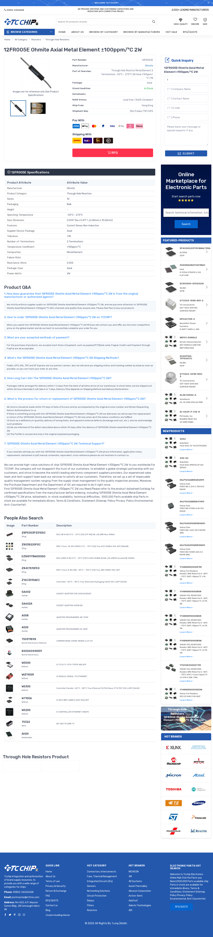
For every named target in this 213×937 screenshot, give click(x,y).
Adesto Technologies (140, 905)
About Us (77, 32)
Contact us (52, 905)
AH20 (25, 733)
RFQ (113, 153)
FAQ (48, 895)
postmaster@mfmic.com (25, 897)
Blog (48, 910)
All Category (21, 39)
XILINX (123, 923)
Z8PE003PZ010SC (34, 532)
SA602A (27, 603)
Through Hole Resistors (57, 39)
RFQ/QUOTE (190, 32)
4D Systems (135, 881)
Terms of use (53, 881)
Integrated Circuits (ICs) (100, 881)
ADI (130, 910)
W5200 (26, 710)
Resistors (36, 39)
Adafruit (133, 900)
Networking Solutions (98, 891)
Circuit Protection (96, 895)
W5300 (26, 686)
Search (186, 224)
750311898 (29, 639)
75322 (26, 721)
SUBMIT (186, 153)
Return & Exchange (56, 891)
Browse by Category (103, 32)
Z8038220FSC (31, 544)
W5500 (26, 662)
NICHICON (134, 871)
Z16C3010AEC (31, 580)
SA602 (26, 591)
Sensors (91, 886)
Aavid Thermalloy (138, 886)
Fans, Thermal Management (102, 876)
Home (62, 32)
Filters (90, 905)
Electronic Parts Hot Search (185, 867)
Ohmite (149, 65)
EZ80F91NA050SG (33, 556)
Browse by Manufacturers (141, 32)
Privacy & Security (56, 886)
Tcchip (115, 923)
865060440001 (32, 651)
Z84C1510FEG (31, 568)
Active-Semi (135, 895)
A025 (25, 627)
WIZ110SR (28, 674)
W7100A (27, 698)
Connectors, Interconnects (101, 871)
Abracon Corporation (140, 891)
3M (130, 876)
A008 (25, 615)
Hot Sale (171, 32)
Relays (90, 900)
